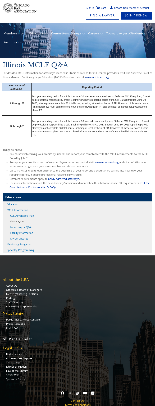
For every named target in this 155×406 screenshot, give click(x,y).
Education (12, 204)
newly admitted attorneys (63, 179)
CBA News (12, 328)
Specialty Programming (20, 250)
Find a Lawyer (102, 15)
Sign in (90, 7)
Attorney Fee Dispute (19, 358)
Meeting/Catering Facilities (22, 294)
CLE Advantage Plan (22, 215)
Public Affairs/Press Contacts (23, 319)
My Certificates (19, 238)
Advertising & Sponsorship (22, 306)
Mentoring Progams (19, 244)
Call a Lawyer (14, 362)
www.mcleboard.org (97, 77)
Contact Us (77, 400)
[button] (63, 393)
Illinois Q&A (17, 221)
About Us (11, 285)
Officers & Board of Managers (24, 289)
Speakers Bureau (16, 379)
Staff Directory (15, 302)
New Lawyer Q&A (20, 227)
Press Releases (15, 323)
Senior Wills (13, 375)
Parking (10, 298)
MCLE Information (17, 210)
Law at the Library (17, 370)
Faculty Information (21, 232)
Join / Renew (136, 15)
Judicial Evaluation (16, 366)
